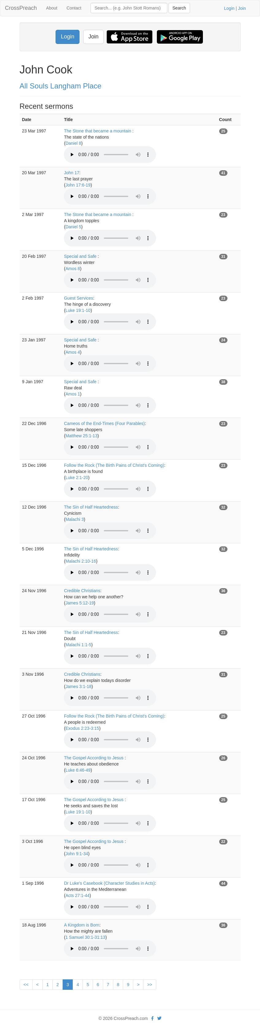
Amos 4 (72, 352)
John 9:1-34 (76, 853)
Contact (74, 8)
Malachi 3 (74, 519)
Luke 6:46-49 (78, 770)
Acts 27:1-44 (77, 895)
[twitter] (159, 1018)
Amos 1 (72, 394)
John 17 (71, 172)
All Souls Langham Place (61, 86)
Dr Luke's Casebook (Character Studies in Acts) (109, 883)
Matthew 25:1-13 (81, 435)
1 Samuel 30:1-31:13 (85, 937)
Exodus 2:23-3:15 (82, 728)
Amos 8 (72, 268)
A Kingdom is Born (81, 925)
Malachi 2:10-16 (80, 561)
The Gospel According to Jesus (94, 757)
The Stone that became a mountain (98, 130)
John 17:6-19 (78, 185)
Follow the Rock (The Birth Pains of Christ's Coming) (114, 465)
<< (26, 984)
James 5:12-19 (79, 602)
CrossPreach (21, 8)
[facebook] (152, 1018)
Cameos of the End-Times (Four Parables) (104, 423)
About (51, 8)
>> (149, 984)
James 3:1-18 (78, 686)
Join (242, 8)
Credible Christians (82, 590)
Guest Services (78, 298)
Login (229, 8)
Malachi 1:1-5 (78, 644)
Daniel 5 (73, 226)
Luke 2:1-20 (76, 477)
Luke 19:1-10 (78, 310)
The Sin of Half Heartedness (91, 507)
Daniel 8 (73, 143)
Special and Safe (81, 256)
